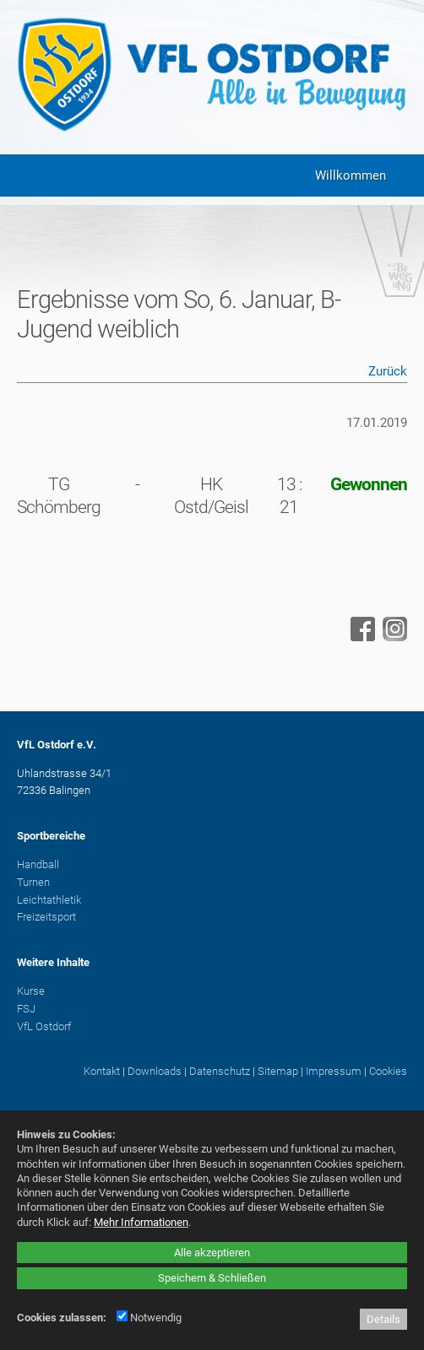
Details (383, 1319)
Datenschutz (219, 1071)
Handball (38, 864)
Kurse (31, 991)
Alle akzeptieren (212, 1252)
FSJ (26, 1008)
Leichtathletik (49, 900)
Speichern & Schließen (212, 1278)
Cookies (388, 1071)
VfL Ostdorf (44, 1026)
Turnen (33, 882)
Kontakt (102, 1071)
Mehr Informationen (141, 1222)
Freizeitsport (46, 916)
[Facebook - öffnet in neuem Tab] (360, 637)
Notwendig (149, 1317)
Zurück (387, 371)
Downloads (155, 1071)
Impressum (333, 1071)
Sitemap (278, 1071)
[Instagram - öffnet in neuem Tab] (392, 637)
